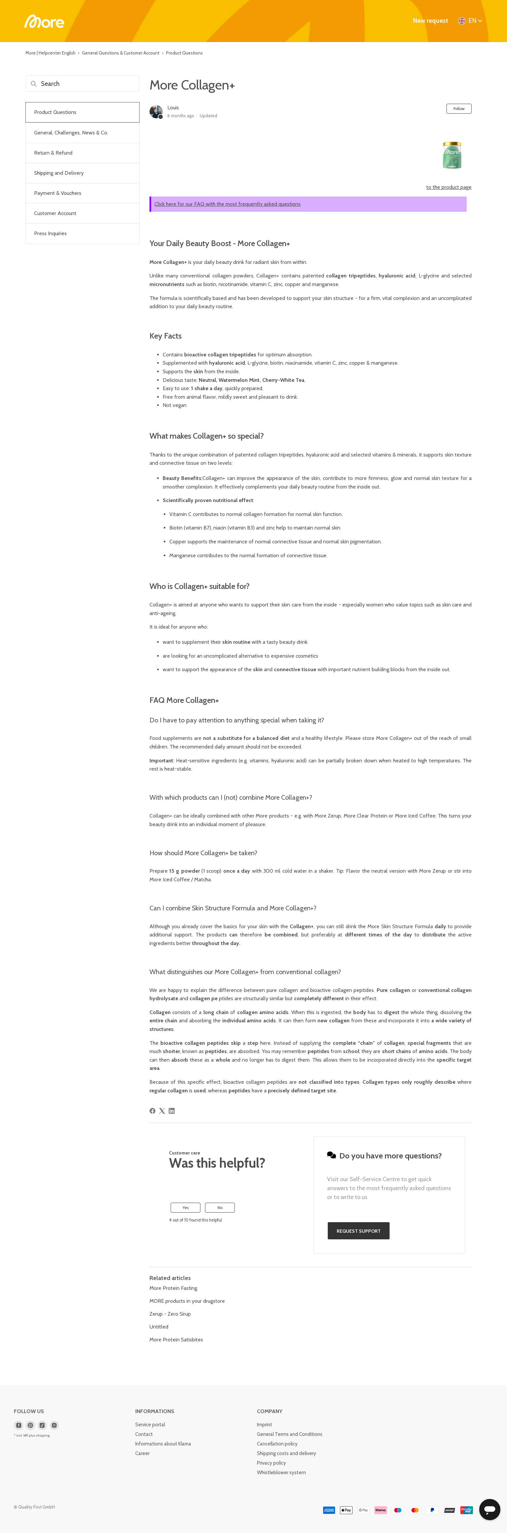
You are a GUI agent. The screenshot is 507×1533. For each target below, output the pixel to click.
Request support (359, 1231)
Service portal (150, 1425)
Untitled (158, 1327)
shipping (43, 1435)
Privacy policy (271, 1463)
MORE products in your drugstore (187, 1301)
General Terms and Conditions (289, 1434)
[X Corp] (162, 1111)
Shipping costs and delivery (286, 1453)
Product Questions (184, 52)
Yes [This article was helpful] (186, 1207)
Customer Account (55, 213)
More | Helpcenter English (50, 52)
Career (142, 1453)
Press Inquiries (50, 233)
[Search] (82, 83)
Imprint (264, 1425)
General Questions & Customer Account (120, 52)
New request (430, 20)
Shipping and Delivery (59, 173)
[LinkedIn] (172, 1111)
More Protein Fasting (173, 1288)
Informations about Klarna (163, 1444)
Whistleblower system (281, 1473)
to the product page (449, 187)
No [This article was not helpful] (220, 1207)
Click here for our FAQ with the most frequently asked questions (227, 204)
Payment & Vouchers (57, 193)
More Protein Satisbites (176, 1339)
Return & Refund (53, 153)
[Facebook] (152, 1111)
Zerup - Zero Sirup (170, 1314)
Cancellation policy (277, 1444)
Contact (144, 1434)
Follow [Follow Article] (459, 108)
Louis (173, 107)
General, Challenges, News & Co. (71, 132)
